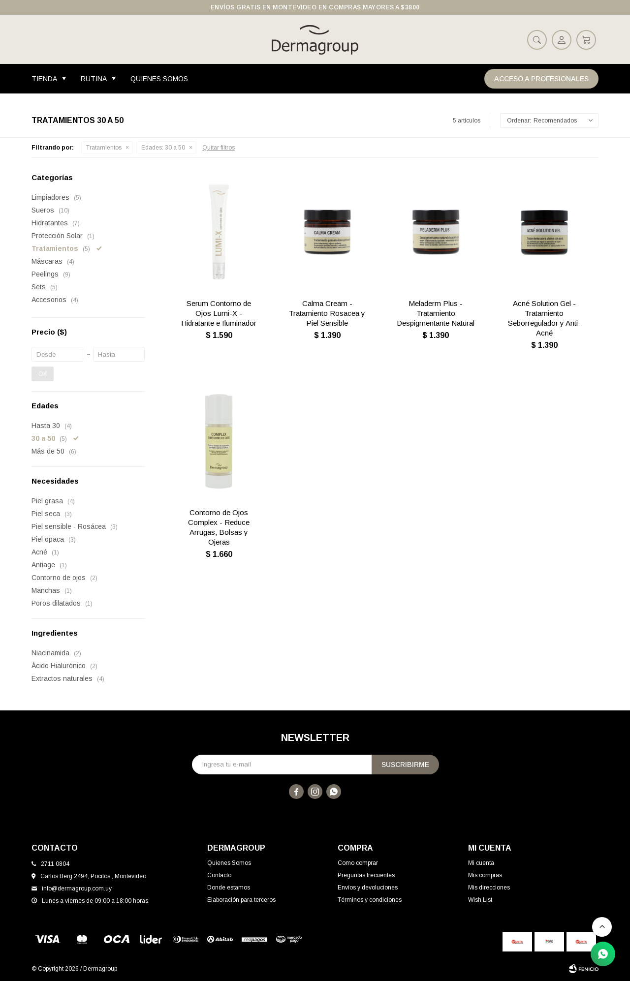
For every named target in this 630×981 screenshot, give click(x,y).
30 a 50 (163, 147)
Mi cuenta (481, 862)
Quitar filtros (218, 147)
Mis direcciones (489, 887)
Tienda (44, 79)
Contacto (219, 875)
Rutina (94, 79)
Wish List (480, 899)
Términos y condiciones (370, 899)
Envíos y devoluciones (368, 887)
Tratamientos (104, 147)
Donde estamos (228, 887)
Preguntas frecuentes (366, 875)
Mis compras (485, 875)
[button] (537, 39)
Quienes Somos (159, 79)
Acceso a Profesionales (541, 79)
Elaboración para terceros (241, 899)
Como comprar (358, 862)
